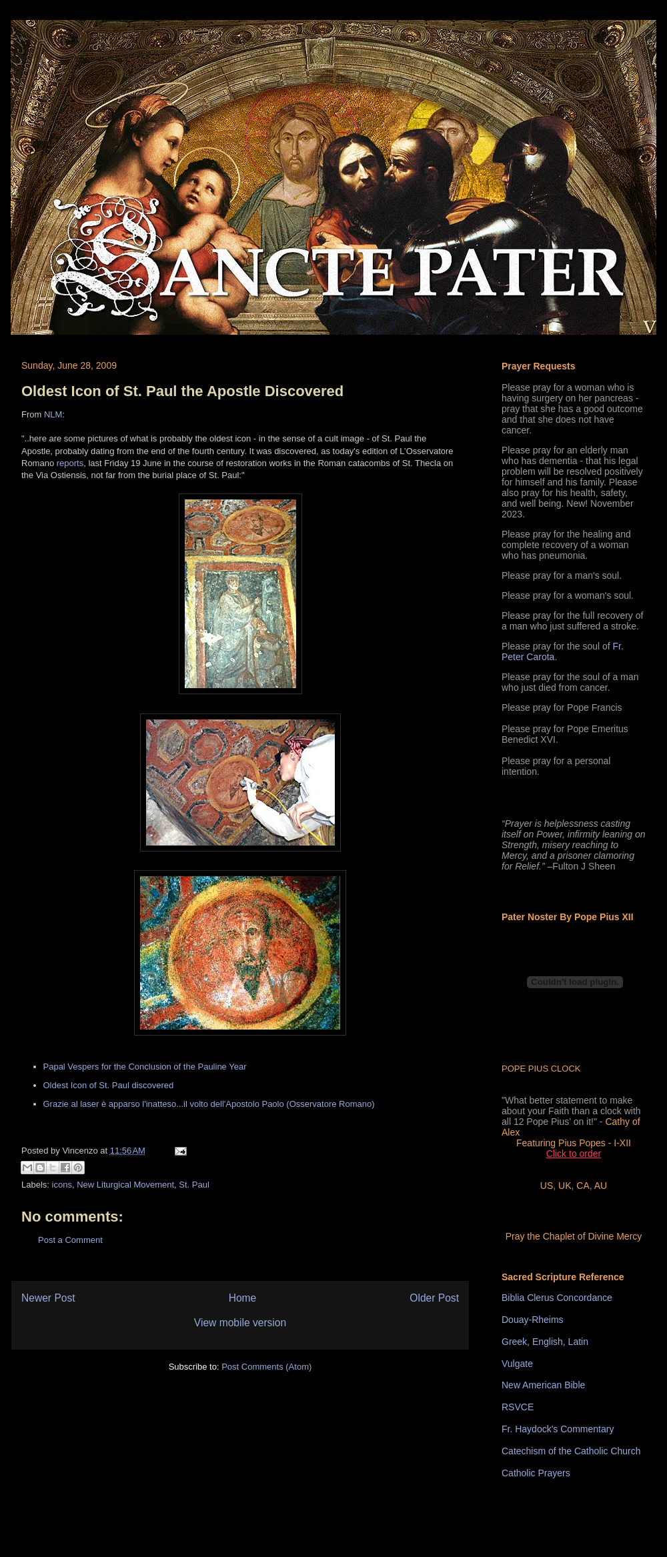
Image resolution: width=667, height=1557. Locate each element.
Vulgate (517, 1363)
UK (564, 1185)
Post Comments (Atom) (266, 1367)
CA (582, 1185)
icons (62, 1185)
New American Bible (543, 1385)
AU (600, 1185)
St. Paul (194, 1185)
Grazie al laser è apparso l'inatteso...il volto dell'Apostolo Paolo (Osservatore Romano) (209, 1104)
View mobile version (240, 1322)
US (546, 1185)
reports (70, 463)
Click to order (573, 1153)
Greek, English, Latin (545, 1341)
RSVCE (518, 1407)
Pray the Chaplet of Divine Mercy (574, 1236)
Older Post (434, 1298)
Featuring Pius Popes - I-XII (573, 1143)
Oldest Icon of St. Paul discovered (108, 1085)
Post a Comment (70, 1240)
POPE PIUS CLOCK (541, 1069)
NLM (53, 414)
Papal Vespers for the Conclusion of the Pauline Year (145, 1067)
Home (243, 1298)
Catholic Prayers (536, 1473)
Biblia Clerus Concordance (557, 1297)
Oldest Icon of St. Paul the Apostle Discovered (182, 391)
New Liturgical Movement (125, 1185)
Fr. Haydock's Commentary (558, 1429)
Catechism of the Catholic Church (571, 1451)
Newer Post (48, 1298)
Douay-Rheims (533, 1319)
